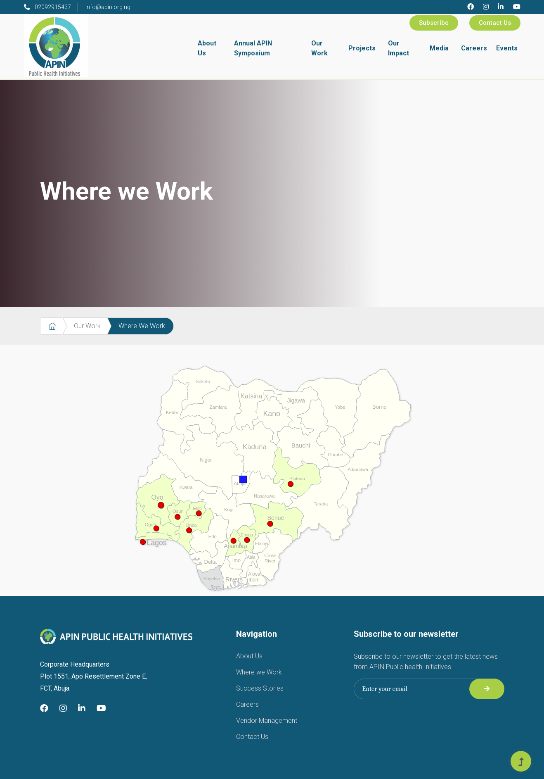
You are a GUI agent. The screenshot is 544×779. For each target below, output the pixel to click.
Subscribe (434, 22)
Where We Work (141, 326)
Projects (362, 48)
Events (507, 48)
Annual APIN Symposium (253, 48)
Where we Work (259, 672)
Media (439, 48)
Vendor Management (266, 720)
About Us (207, 48)
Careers (474, 48)
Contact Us (495, 22)
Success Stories (260, 688)
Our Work (319, 48)
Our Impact (398, 48)
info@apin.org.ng (107, 7)
